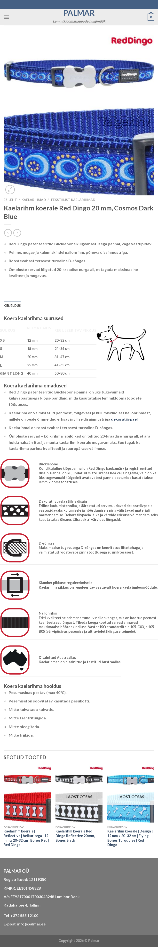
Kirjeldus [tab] (12, 306)
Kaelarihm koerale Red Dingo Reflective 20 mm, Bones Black (75, 835)
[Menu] (6, 17)
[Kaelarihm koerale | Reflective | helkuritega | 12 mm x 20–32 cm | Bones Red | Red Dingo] (27, 794)
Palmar (79, 13)
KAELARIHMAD (34, 200)
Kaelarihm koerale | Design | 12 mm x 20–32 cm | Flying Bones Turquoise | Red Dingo (130, 838)
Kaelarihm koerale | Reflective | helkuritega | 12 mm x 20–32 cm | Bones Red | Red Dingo (26, 838)
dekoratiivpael (124, 419)
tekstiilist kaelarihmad (72, 200)
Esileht (10, 200)
